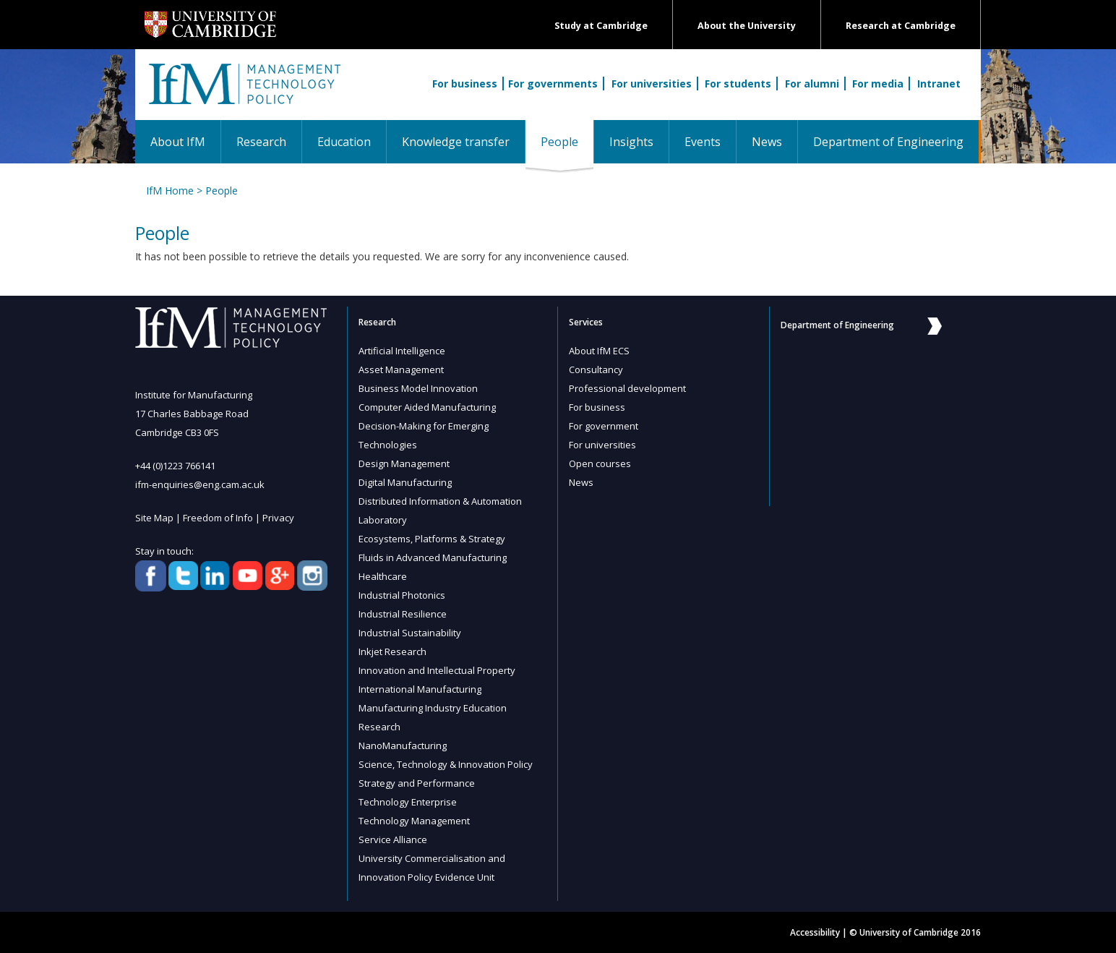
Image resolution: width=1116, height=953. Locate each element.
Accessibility (815, 932)
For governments (553, 83)
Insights (631, 142)
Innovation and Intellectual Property (437, 670)
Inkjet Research (392, 651)
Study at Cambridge (601, 26)
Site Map (154, 517)
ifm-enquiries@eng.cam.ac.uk (200, 484)
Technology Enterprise (408, 801)
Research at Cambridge (901, 26)
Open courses (600, 463)
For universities (651, 83)
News (767, 142)
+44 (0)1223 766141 (175, 465)
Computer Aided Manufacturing (427, 407)
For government (603, 425)
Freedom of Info (218, 517)
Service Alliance (393, 839)
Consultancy (596, 369)
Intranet (939, 83)
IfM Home (170, 190)
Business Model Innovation (418, 388)
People (567, 141)
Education (344, 142)
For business (464, 83)
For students (738, 83)
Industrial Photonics (402, 595)
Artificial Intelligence (402, 350)
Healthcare (383, 576)
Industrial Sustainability (410, 632)
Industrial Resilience (403, 613)
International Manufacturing (420, 689)
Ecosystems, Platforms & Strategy (432, 538)
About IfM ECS (599, 350)
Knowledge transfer (456, 142)
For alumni (812, 83)
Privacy (278, 517)
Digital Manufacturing (405, 482)
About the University (747, 26)
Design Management (404, 463)
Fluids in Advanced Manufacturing (433, 557)
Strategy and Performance (417, 783)
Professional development (627, 388)
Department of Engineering (888, 142)
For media (877, 83)
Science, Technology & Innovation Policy (446, 764)
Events (702, 142)
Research (261, 142)
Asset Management (401, 369)
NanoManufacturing (403, 745)
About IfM (177, 142)
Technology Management (414, 820)
